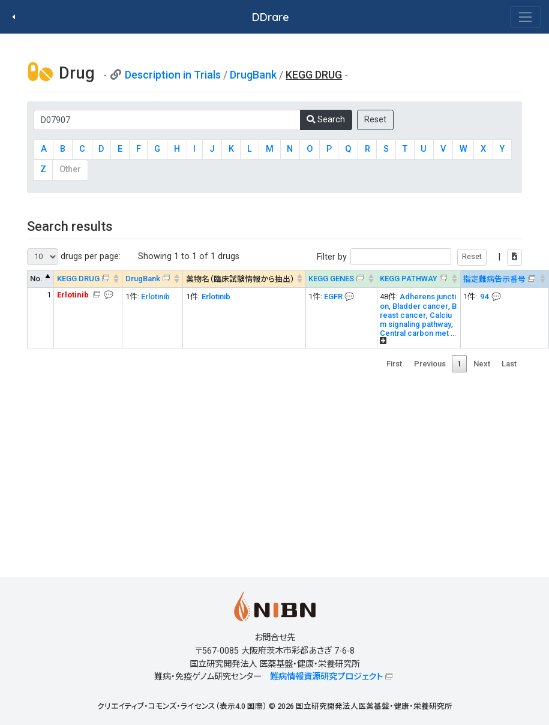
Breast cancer (418, 311)
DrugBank (253, 74)
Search (326, 120)
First (394, 363)
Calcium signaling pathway (416, 320)
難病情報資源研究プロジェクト (326, 677)
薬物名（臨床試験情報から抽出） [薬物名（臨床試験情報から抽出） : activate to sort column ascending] (240, 279)
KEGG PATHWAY (408, 278)
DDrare (270, 17)
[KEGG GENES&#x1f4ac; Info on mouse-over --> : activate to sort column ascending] (341, 279)
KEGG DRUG (78, 278)
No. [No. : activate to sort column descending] (36, 278)
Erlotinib (155, 296)
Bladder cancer (420, 306)
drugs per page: (74, 256)
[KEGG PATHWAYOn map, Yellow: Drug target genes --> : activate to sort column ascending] (418, 279)
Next (481, 363)
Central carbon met (414, 333)
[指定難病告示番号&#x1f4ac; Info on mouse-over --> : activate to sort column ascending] (504, 279)
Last (509, 363)
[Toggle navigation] (525, 17)
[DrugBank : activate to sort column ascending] (152, 279)
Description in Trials (173, 74)
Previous (430, 363)
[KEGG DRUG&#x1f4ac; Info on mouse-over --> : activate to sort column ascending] (88, 279)
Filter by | (419, 257)
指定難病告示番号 (494, 279)
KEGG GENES (331, 278)
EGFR (333, 296)
